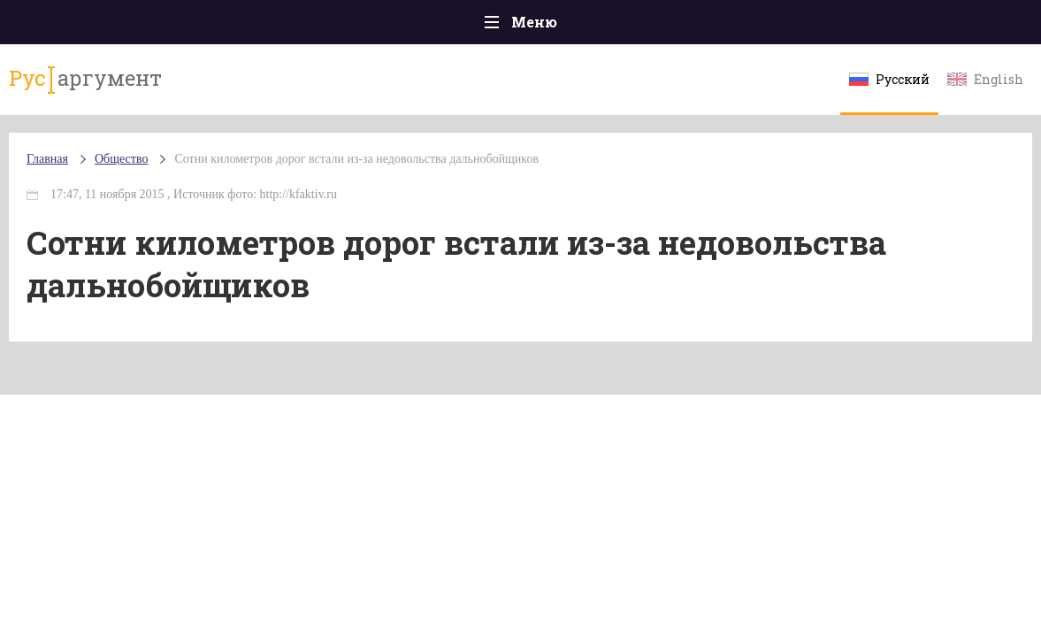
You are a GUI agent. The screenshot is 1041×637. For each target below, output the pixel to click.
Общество (121, 158)
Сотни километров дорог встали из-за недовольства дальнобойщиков (356, 158)
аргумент (85, 79)
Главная (47, 158)
